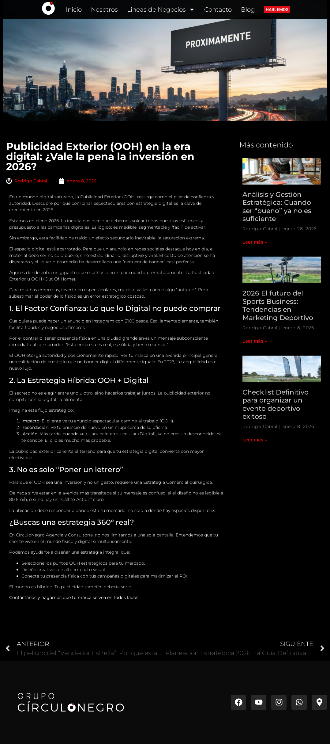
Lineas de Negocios (161, 9)
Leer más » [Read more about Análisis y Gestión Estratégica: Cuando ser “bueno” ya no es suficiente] (254, 242)
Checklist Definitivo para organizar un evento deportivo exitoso (275, 404)
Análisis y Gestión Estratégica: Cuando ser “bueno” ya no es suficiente (276, 206)
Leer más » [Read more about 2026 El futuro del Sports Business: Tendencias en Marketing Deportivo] (254, 341)
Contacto (218, 9)
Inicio (74, 9)
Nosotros (104, 9)
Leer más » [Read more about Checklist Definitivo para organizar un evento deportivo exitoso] (254, 440)
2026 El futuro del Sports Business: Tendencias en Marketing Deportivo (277, 305)
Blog (248, 9)
